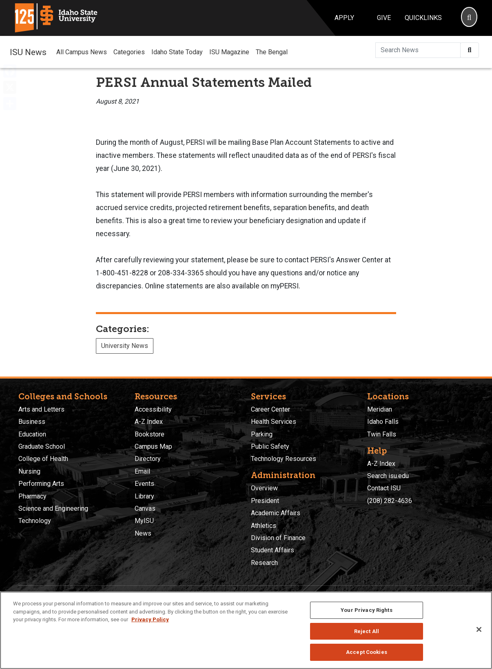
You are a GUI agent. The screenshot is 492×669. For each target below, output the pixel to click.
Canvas (145, 508)
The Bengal (272, 52)
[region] (246, 630)
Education (32, 434)
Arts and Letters (41, 409)
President (265, 501)
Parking (262, 434)
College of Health (43, 459)
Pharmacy (32, 496)
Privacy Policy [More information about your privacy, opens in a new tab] (150, 619)
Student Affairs (272, 550)
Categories (129, 52)
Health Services (273, 421)
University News (124, 346)
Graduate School (41, 446)
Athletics (263, 525)
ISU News (28, 52)
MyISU (144, 521)
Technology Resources (283, 459)
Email (142, 471)
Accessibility (153, 409)
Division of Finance (278, 538)
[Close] (479, 629)
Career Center (270, 409)
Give (384, 18)
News (143, 533)
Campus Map (153, 446)
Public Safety (270, 446)
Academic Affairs (275, 513)
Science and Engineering (53, 508)
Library (144, 496)
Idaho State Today (177, 52)
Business (31, 421)
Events (144, 483)
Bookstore (149, 434)
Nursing (29, 471)
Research (264, 563)
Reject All (366, 631)
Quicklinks (423, 18)
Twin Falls (381, 434)
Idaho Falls (383, 421)
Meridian (379, 409)
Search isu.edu (388, 476)
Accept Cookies (366, 652)
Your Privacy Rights (366, 610)
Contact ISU (384, 488)
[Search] (469, 18)
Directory (148, 459)
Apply (344, 18)
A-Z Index (149, 421)
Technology (34, 521)
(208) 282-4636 (389, 501)
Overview (264, 488)
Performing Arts (41, 483)
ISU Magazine (229, 52)
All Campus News (81, 52)
